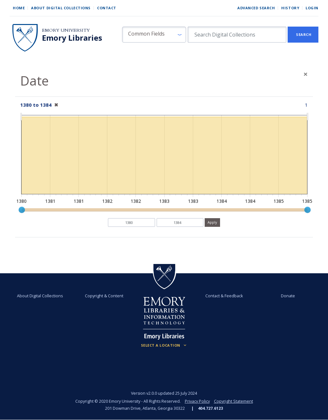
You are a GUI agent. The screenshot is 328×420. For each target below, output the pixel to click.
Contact (106, 7)
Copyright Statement (233, 401)
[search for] (237, 35)
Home (19, 7)
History (290, 7)
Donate (288, 296)
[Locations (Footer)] (164, 345)
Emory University (66, 30)
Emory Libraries (72, 38)
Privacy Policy (197, 401)
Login (312, 7)
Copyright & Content (104, 296)
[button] (154, 35)
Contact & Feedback (224, 296)
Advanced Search (256, 7)
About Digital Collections (61, 7)
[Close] (305, 74)
